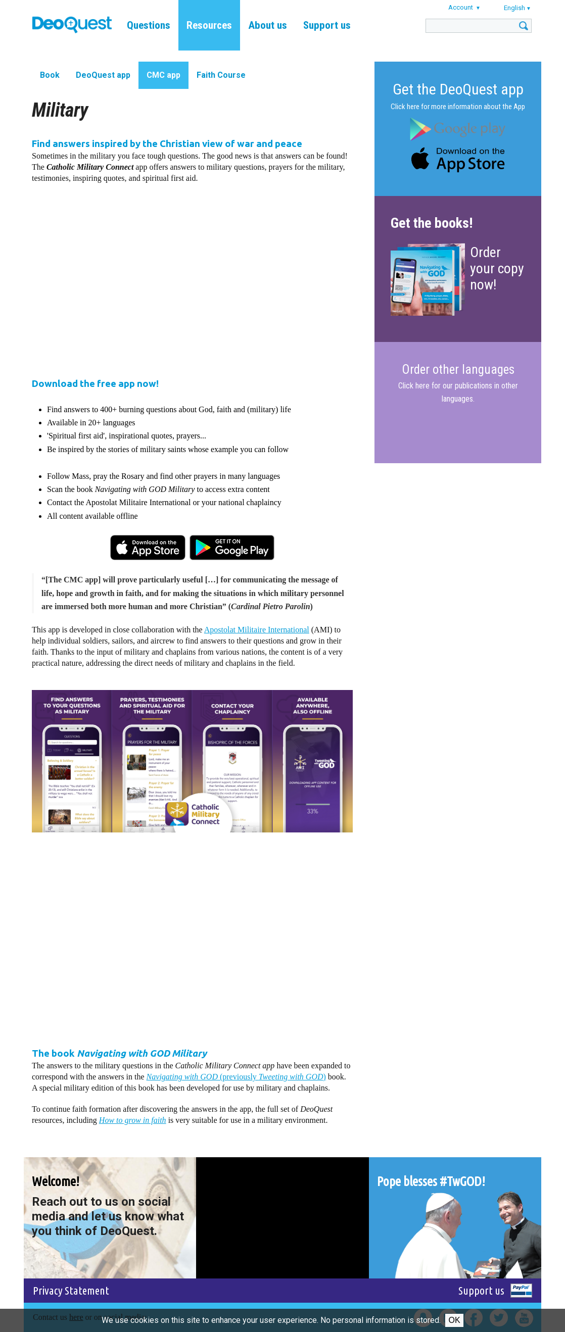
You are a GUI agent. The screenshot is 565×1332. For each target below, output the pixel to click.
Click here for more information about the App (458, 106)
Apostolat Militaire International (256, 629)
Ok (454, 1320)
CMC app (163, 75)
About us (267, 25)
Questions (148, 25)
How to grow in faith (132, 1120)
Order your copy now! (497, 268)
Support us (327, 25)
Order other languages (458, 369)
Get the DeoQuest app (458, 89)
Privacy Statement (71, 1290)
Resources (209, 25)
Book (50, 75)
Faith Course (221, 75)
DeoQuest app (103, 75)
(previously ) (236, 1076)
